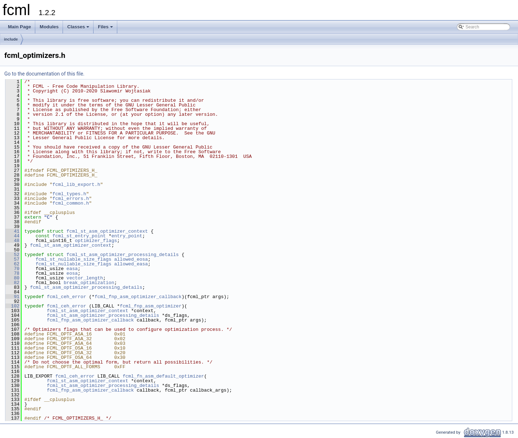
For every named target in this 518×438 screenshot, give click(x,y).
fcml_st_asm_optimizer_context (107, 231)
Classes (78, 28)
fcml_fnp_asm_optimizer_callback (138, 296)
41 (12, 231)
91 (12, 296)
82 (12, 282)
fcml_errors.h (71, 198)
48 (12, 240)
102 (12, 306)
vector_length (85, 278)
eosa (72, 273)
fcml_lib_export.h (76, 184)
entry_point (127, 236)
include (11, 39)
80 (12, 278)
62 (12, 264)
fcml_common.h (71, 203)
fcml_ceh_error (66, 296)
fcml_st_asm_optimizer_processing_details (123, 254)
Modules (49, 26)
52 (12, 254)
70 (12, 268)
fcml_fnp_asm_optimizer (151, 306)
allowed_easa (131, 264)
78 (12, 273)
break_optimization (89, 282)
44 (12, 236)
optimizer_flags (96, 240)
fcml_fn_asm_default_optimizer (163, 376)
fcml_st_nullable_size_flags (74, 259)
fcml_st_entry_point (79, 236)
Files (106, 28)
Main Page (19, 26)
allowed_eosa (131, 259)
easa (72, 268)
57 (12, 259)
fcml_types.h (69, 194)
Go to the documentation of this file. (44, 74)
